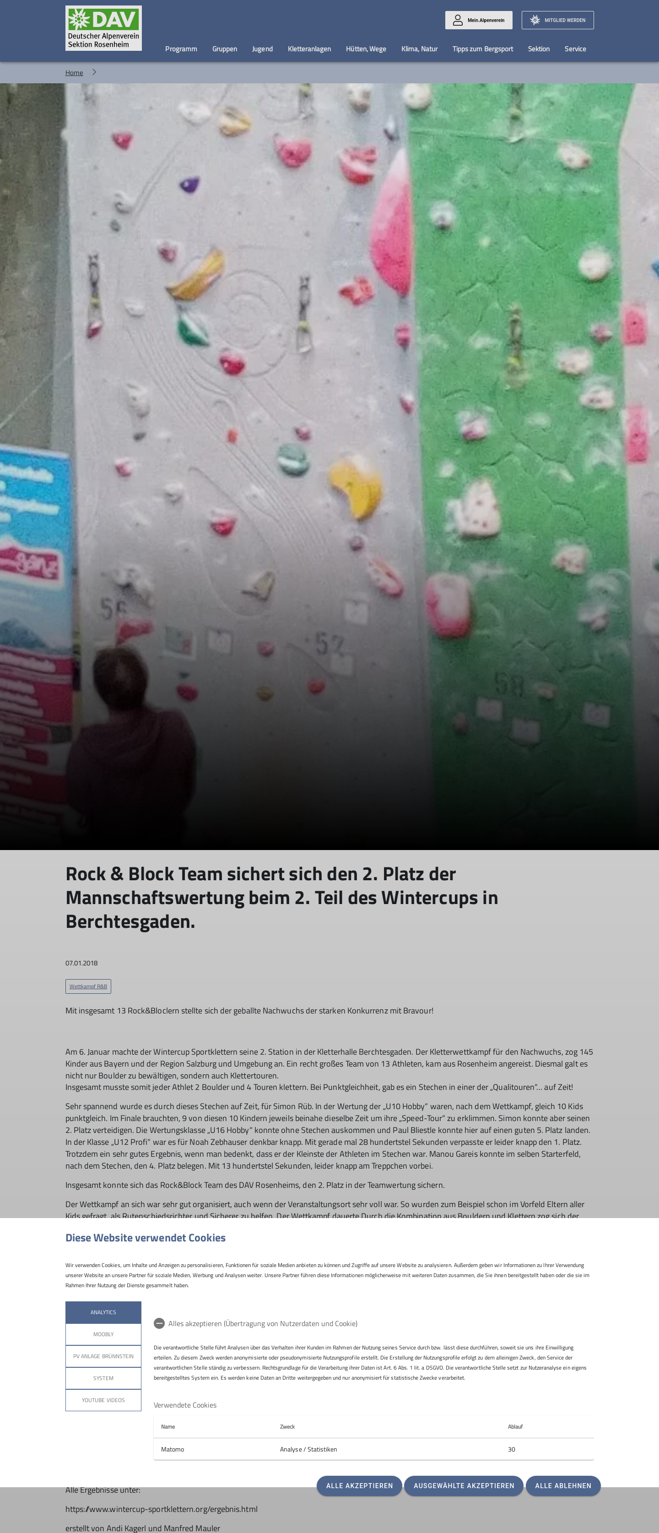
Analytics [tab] (103, 1312)
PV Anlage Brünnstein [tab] (103, 1356)
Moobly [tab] (103, 1334)
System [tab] (103, 1378)
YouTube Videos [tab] (103, 1400)
